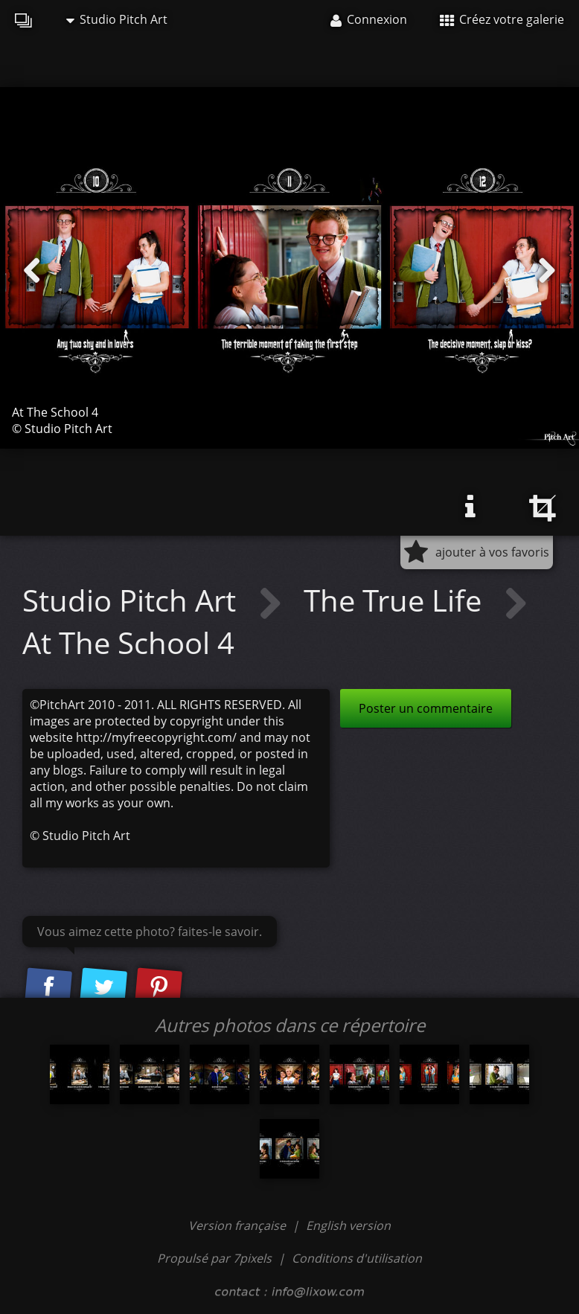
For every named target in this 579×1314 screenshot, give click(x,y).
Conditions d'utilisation (357, 1258)
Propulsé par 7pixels (214, 1258)
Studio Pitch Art (116, 19)
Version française (238, 1225)
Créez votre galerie (502, 19)
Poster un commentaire (426, 708)
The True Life (396, 600)
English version (348, 1225)
